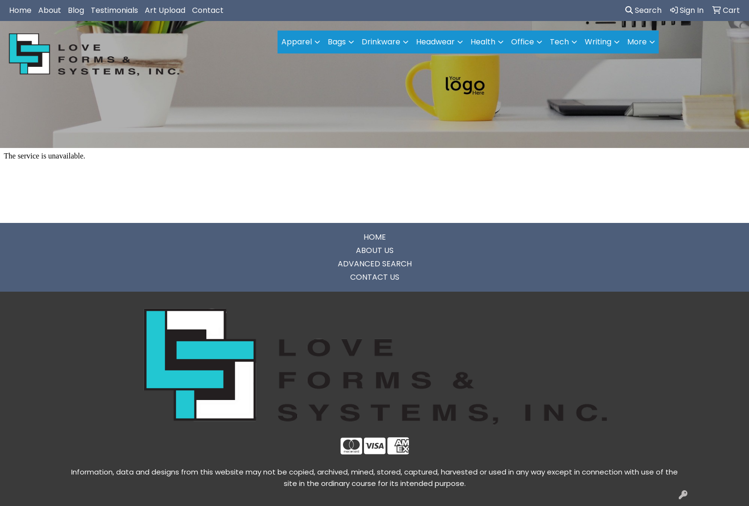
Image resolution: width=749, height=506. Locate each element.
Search (643, 10)
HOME (375, 237)
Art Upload (165, 10)
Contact (208, 10)
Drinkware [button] (381, 41)
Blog (76, 10)
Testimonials (114, 10)
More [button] (637, 41)
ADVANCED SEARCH (375, 263)
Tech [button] (559, 41)
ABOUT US (375, 250)
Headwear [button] (435, 41)
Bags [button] (337, 41)
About (49, 10)
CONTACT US (374, 277)
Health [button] (483, 41)
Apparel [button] (296, 41)
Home (20, 10)
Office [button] (522, 41)
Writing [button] (598, 41)
